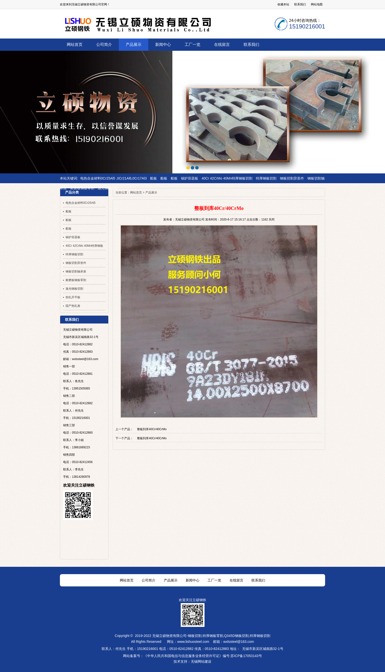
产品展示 (151, 192)
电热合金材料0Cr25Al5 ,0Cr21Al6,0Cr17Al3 (113, 178)
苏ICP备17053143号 (246, 656)
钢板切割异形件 (292, 178)
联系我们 (300, 4)
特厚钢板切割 (266, 178)
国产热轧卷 (73, 306)
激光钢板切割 (108, 188)
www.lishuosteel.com (193, 642)
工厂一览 (214, 580)
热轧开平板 (73, 297)
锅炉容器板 (189, 178)
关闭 (272, 219)
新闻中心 (192, 580)
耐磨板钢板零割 (82, 188)
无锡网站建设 (201, 661)
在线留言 (236, 580)
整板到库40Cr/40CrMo (151, 429)
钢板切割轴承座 (76, 271)
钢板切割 (195, 636)
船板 (153, 178)
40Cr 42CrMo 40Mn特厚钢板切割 (227, 178)
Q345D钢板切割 (236, 636)
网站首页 (136, 192)
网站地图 (317, 4)
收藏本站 (283, 4)
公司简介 (148, 580)
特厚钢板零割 (213, 636)
